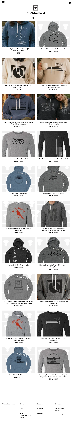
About (21, 413)
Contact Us (23, 417)
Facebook (40, 408)
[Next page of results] (39, 386)
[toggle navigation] (3, 2)
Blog (21, 411)
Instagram (40, 413)
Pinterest (40, 411)
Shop (21, 408)
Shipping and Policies (26, 415)
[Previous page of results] (33, 386)
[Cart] (70, 2)
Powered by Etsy (59, 415)
